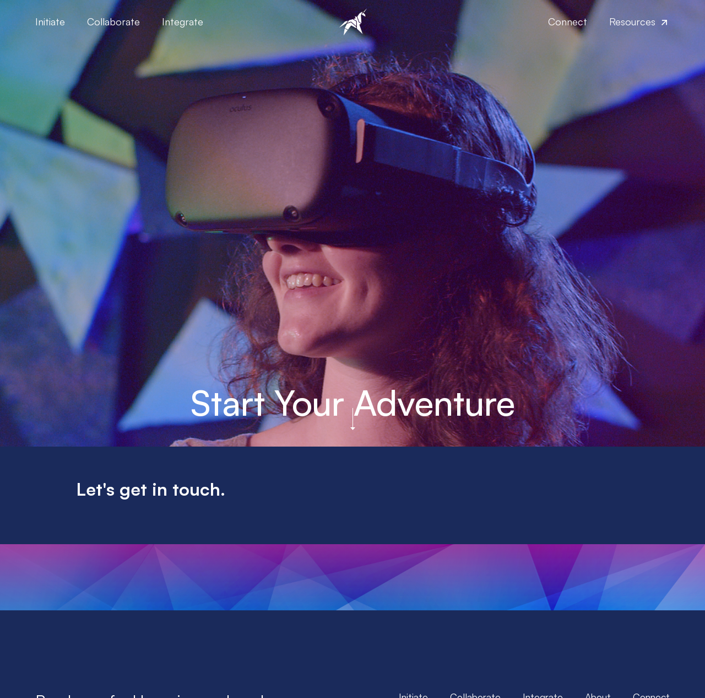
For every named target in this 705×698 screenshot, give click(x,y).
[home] (352, 22)
